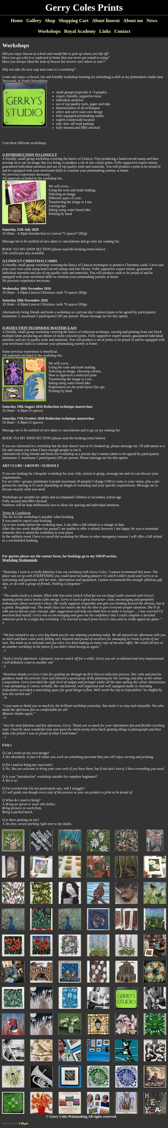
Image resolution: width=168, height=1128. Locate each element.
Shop (50, 20)
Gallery (34, 20)
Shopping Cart (73, 20)
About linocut (106, 20)
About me (133, 20)
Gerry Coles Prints (84, 7)
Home (17, 20)
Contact (122, 31)
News (152, 20)
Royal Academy (80, 31)
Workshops (49, 31)
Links (105, 31)
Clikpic (24, 1123)
